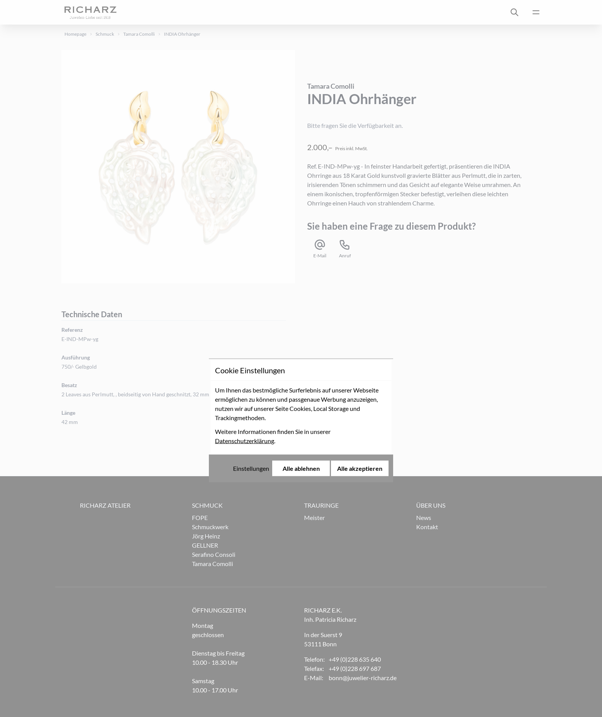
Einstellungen (251, 406)
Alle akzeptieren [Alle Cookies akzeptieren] (359, 406)
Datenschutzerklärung (244, 379)
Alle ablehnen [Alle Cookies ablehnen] (301, 406)
